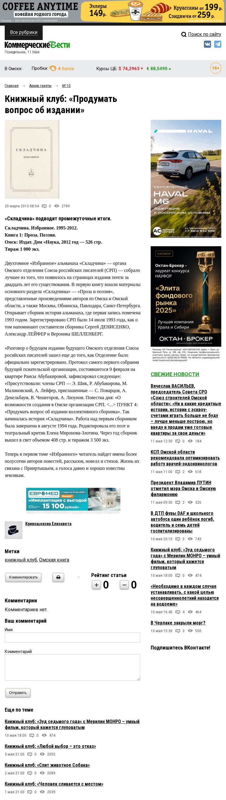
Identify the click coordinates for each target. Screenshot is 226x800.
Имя (9, 629)
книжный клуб (21, 560)
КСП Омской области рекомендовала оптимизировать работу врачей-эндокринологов (185, 458)
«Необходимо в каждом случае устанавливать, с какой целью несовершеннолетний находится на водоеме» (185, 595)
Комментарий (18, 651)
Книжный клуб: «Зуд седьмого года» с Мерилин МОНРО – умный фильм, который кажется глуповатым (72, 724)
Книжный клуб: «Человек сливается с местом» (54, 784)
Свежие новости (175, 374)
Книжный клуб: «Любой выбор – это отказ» (50, 746)
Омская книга (54, 560)
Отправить (19, 693)
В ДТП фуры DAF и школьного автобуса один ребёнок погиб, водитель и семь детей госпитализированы (182, 522)
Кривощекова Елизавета (48, 523)
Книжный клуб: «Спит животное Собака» (47, 765)
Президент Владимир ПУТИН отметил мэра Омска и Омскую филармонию (183, 488)
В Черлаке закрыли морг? (178, 623)
